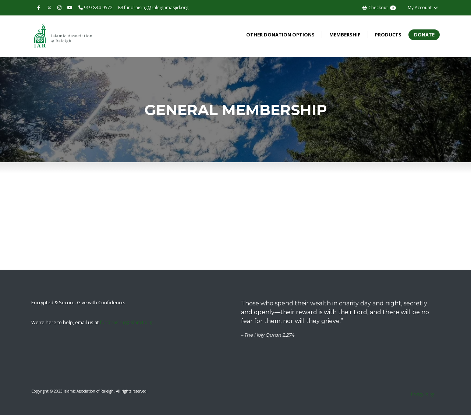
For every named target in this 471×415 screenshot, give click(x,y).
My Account (423, 7)
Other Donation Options (280, 34)
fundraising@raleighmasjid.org (153, 7)
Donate (424, 34)
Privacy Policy (422, 394)
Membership (345, 34)
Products (388, 34)
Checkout (379, 7)
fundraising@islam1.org (126, 322)
